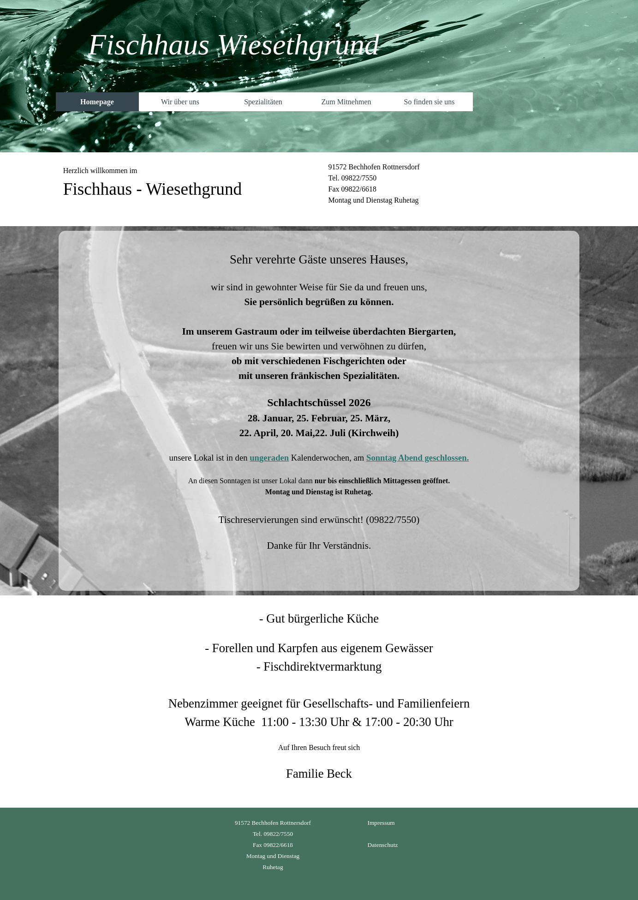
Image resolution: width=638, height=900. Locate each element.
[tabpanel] (186, 189)
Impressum (381, 822)
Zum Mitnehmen (346, 102)
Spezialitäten (263, 102)
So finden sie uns (429, 102)
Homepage (97, 102)
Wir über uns (180, 102)
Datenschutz (383, 844)
